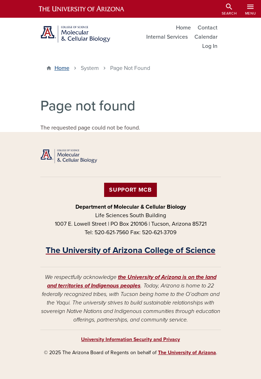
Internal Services (167, 36)
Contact (207, 27)
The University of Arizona (187, 353)
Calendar (205, 36)
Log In (209, 46)
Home (183, 27)
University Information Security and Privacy (130, 339)
